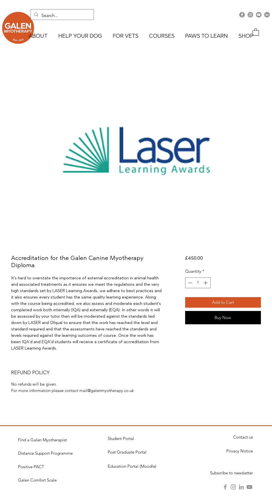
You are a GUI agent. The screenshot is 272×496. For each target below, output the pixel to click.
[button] (256, 32)
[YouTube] (258, 14)
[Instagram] (250, 14)
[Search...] (61, 15)
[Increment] (206, 283)
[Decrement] (189, 283)
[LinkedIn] (267, 14)
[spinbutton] (197, 283)
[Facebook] (242, 14)
